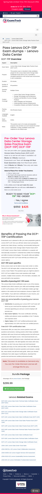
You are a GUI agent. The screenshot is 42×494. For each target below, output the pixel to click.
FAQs (10, 474)
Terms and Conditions (21, 203)
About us (26, 474)
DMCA (30, 476)
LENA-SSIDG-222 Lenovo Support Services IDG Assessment (18, 452)
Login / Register (16, 13)
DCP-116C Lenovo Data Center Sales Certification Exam (17, 435)
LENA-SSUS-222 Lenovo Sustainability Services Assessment (18, 456)
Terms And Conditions (20, 476)
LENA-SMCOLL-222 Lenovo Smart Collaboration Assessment (18, 449)
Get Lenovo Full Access (13, 389)
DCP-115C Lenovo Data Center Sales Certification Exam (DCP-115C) (20, 417)
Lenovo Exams (17, 378)
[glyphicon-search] (37, 16)
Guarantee (34, 474)
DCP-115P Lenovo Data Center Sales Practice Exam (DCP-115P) (19, 426)
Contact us (18, 474)
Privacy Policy (7, 476)
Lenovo (8, 38)
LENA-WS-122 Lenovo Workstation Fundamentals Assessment (18, 460)
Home (5, 13)
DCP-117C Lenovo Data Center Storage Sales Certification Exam (19, 442)
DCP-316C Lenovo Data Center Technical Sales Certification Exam (19, 438)
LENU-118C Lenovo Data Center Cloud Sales (13, 445)
